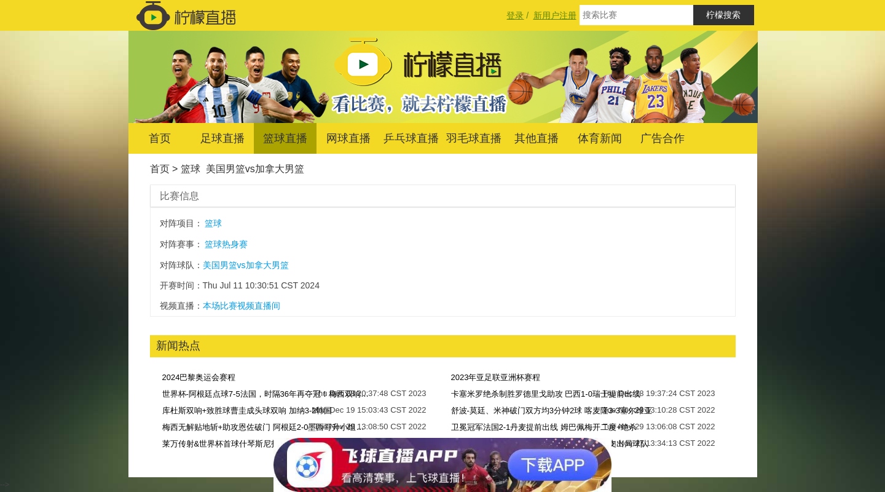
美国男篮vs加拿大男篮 (255, 169)
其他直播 (536, 138)
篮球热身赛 (226, 244)
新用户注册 (554, 15)
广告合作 (662, 138)
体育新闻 (600, 138)
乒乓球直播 (411, 138)
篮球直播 (285, 138)
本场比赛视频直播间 (241, 306)
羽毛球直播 (474, 138)
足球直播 (222, 138)
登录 (515, 15)
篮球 (190, 169)
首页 (160, 138)
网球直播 (348, 138)
